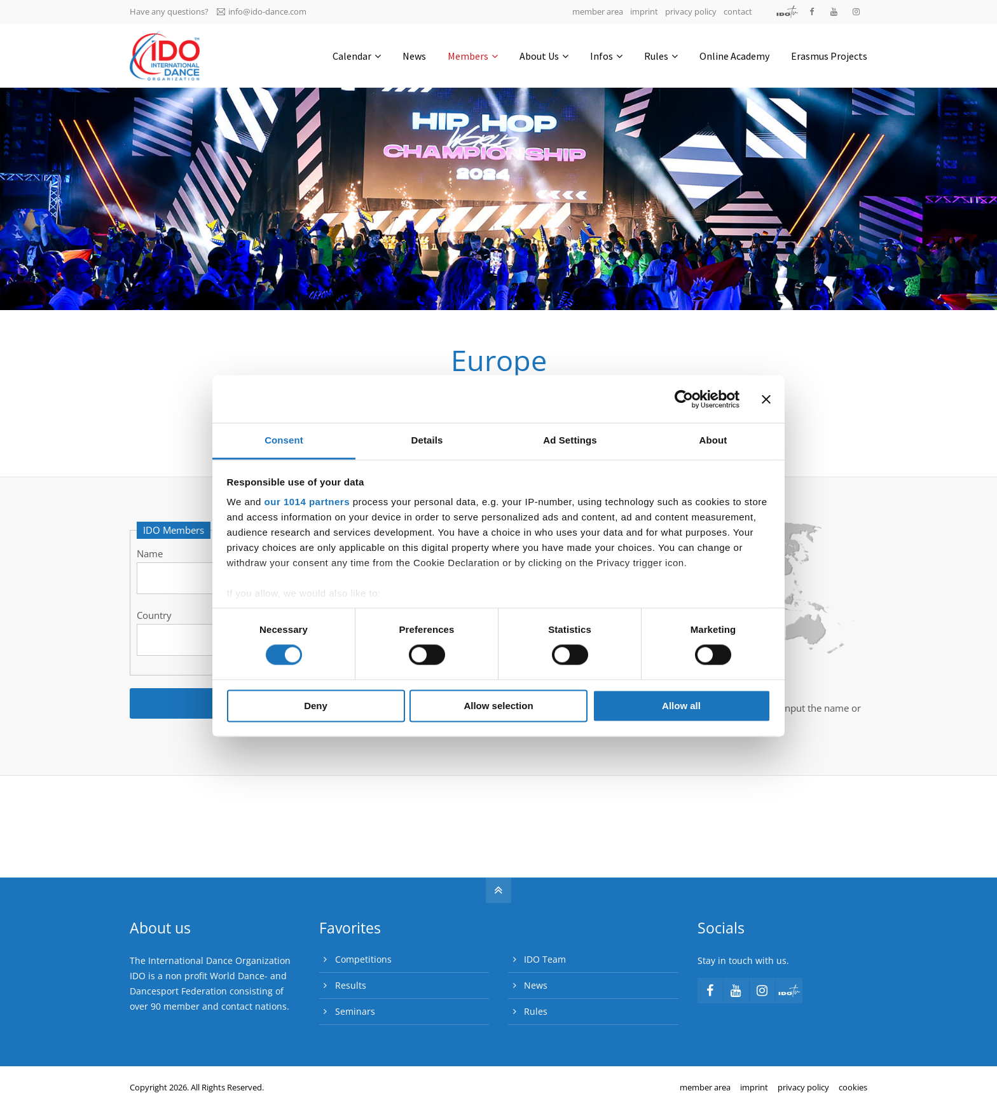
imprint (644, 11)
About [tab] (713, 440)
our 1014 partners (307, 501)
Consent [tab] (284, 440)
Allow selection (498, 705)
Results (350, 985)
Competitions (363, 959)
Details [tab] (427, 440)
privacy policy (691, 11)
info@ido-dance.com (261, 11)
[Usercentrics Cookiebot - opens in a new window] (683, 399)
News (535, 985)
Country (154, 615)
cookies (853, 1087)
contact (738, 11)
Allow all (681, 705)
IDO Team (545, 959)
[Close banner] (766, 399)
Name (150, 553)
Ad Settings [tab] (569, 440)
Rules (535, 1011)
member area (597, 11)
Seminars (355, 1011)
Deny (315, 705)
